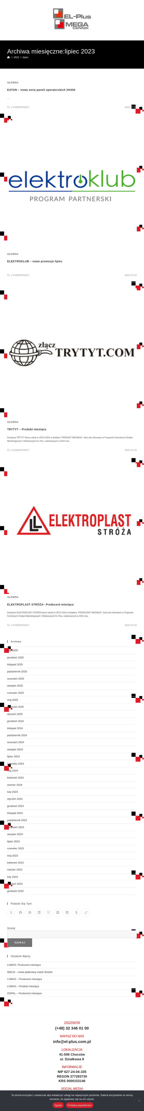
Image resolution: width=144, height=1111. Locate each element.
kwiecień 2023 (15, 862)
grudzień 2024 (15, 721)
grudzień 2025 (15, 657)
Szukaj (11, 928)
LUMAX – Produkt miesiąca (23, 986)
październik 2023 (17, 820)
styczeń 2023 (15, 883)
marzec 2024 (14, 784)
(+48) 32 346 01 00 (72, 1028)
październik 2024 (17, 735)
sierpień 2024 (15, 749)
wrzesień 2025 (15, 678)
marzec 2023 (14, 869)
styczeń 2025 (15, 714)
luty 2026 (12, 650)
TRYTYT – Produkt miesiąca (26, 429)
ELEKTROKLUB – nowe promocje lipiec (34, 261)
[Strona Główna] (8, 57)
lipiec (25, 57)
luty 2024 (12, 791)
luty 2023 (12, 876)
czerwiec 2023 (15, 848)
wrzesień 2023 (15, 827)
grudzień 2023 (15, 806)
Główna (12, 82)
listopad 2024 (15, 728)
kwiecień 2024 (15, 777)
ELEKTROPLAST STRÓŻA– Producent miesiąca (40, 604)
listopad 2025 (15, 664)
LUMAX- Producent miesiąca (24, 964)
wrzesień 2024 (15, 742)
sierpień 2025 (15, 685)
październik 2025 (17, 671)
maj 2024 (12, 770)
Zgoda (58, 1105)
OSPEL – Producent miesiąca (24, 993)
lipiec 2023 (13, 841)
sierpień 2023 (15, 834)
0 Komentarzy (20, 107)
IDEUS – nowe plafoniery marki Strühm (30, 972)
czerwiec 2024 (15, 763)
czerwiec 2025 (15, 692)
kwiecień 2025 (15, 706)
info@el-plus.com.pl (72, 1041)
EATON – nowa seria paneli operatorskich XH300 (41, 89)
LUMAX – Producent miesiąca (24, 979)
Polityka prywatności (80, 1105)
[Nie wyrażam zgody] (139, 1101)
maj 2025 (12, 699)
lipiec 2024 (13, 756)
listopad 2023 (15, 813)
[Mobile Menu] (135, 37)
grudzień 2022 (15, 891)
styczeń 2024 (15, 798)
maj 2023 (12, 855)
